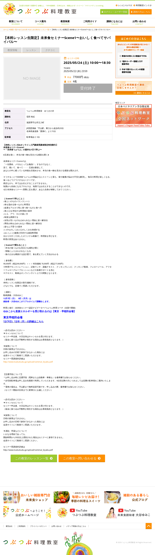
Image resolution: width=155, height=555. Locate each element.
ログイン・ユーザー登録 (114, 11)
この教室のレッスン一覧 (34, 458)
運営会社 (9, 526)
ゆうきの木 (23, 29)
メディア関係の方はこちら (76, 526)
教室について (15, 22)
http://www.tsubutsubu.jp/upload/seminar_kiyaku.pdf (28, 361)
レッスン (31, 50)
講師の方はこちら (140, 11)
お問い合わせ (139, 22)
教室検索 (65, 22)
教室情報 (12, 50)
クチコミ (50, 50)
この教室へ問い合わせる (82, 458)
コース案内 (40, 22)
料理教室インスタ (143, 5)
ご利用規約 (21, 526)
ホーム (5, 29)
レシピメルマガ (124, 5)
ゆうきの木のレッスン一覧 (39, 29)
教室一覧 (13, 29)
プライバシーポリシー (38, 526)
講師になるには (114, 22)
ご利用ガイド (90, 22)
